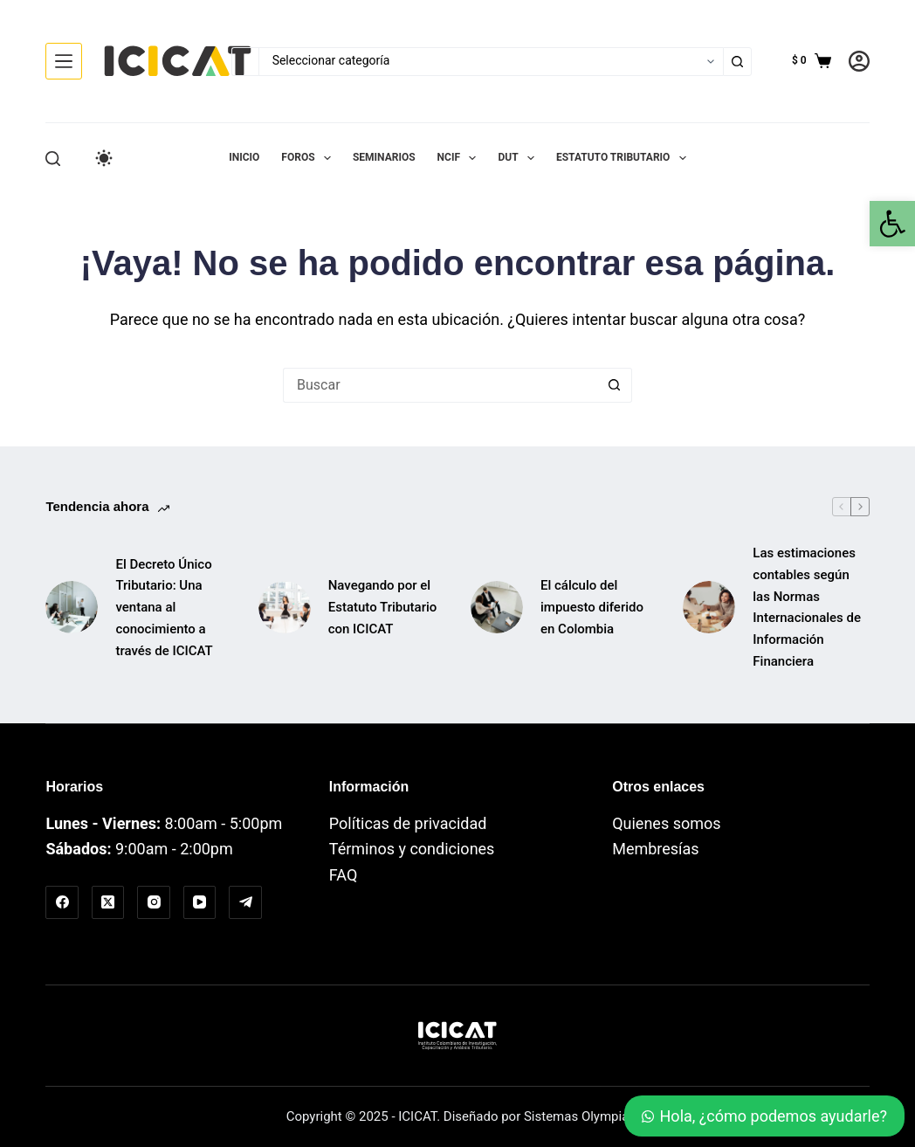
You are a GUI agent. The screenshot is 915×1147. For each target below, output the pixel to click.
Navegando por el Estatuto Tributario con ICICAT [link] (382, 607)
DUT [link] (519, 158)
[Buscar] (52, 158)
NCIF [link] (460, 158)
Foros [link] (309, 158)
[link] (892, 223)
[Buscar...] (244, 61)
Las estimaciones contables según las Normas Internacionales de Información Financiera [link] (807, 607)
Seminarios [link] (384, 157)
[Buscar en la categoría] (490, 61)
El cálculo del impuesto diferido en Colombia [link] (591, 607)
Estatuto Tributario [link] (624, 158)
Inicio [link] (244, 157)
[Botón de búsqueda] (737, 61)
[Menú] (63, 61)
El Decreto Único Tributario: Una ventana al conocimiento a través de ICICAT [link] (163, 607)
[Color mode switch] (104, 158)
